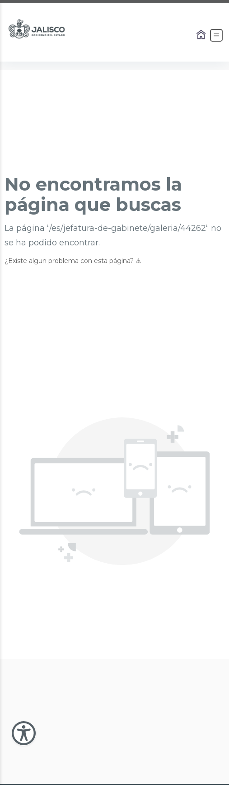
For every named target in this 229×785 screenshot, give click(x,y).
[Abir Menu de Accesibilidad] (23, 733)
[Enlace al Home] (201, 35)
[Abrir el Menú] (216, 35)
